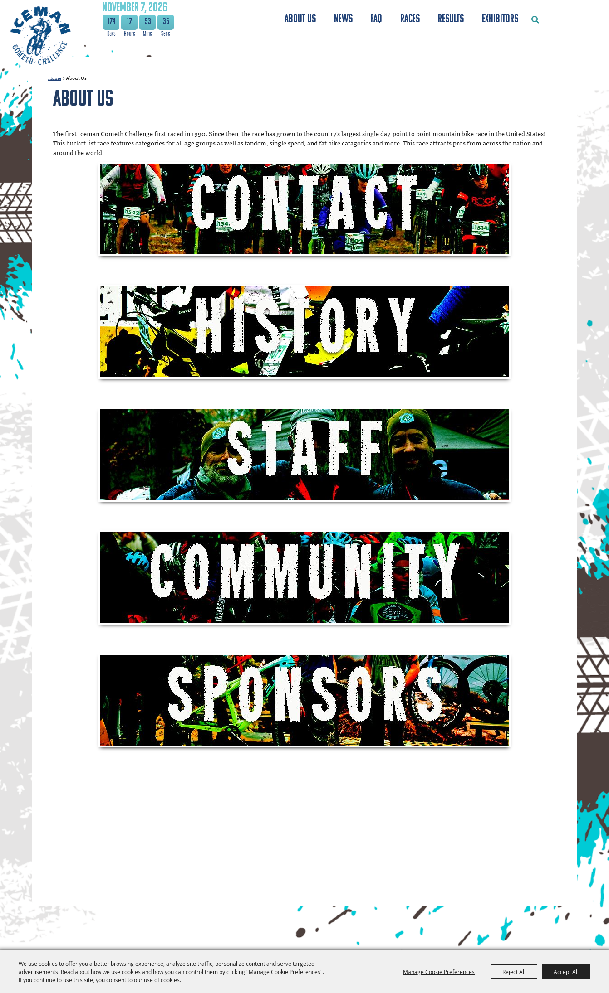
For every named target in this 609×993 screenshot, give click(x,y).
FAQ (376, 19)
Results (451, 19)
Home (54, 77)
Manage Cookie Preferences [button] (439, 971)
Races (410, 19)
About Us (300, 19)
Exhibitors (500, 19)
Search (535, 19)
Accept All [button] (566, 971)
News (343, 19)
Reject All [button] (514, 971)
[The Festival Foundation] (39, 35)
